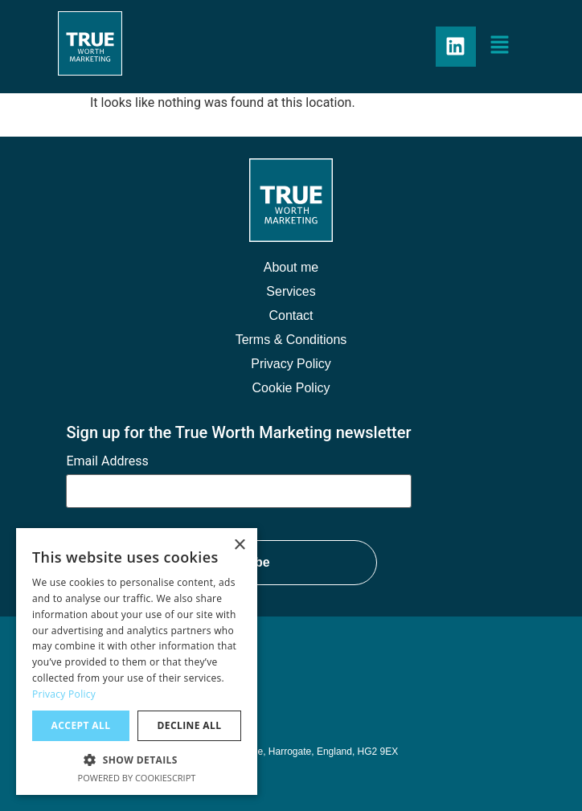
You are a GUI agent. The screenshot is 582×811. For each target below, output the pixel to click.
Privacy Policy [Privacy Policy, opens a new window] (64, 694)
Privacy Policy (291, 364)
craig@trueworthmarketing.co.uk (151, 703)
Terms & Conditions (291, 339)
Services (290, 291)
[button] (499, 46)
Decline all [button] (190, 725)
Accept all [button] (81, 725)
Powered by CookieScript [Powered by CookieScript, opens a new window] (137, 778)
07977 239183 (99, 679)
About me (291, 267)
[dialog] (136, 661)
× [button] (239, 545)
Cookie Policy (291, 388)
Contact (290, 315)
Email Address (107, 461)
